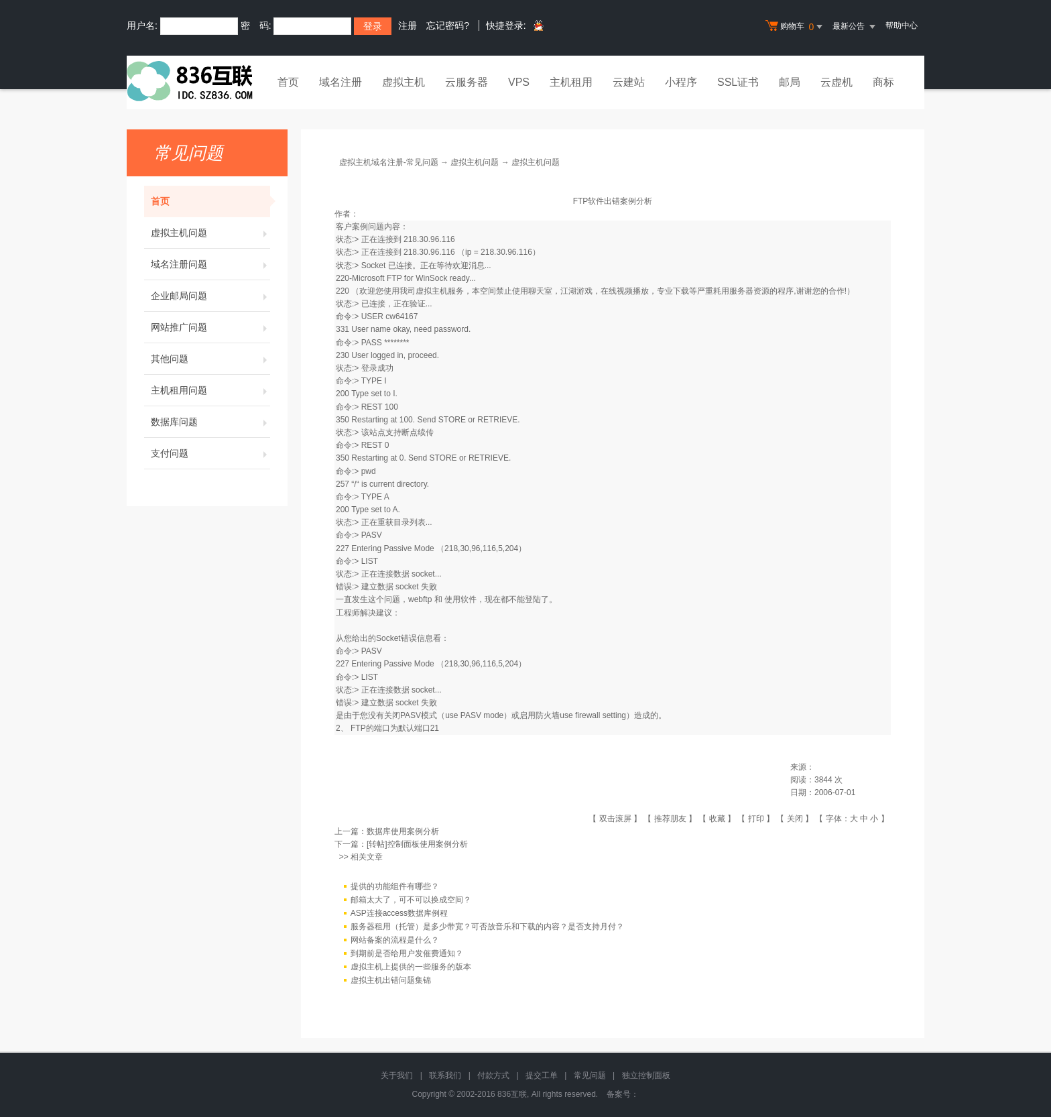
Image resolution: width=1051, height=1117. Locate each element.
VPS (519, 82)
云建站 (629, 82)
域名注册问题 (210, 264)
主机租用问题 (210, 390)
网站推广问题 (210, 327)
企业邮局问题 (210, 295)
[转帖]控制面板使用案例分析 (417, 844)
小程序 (681, 82)
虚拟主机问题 (210, 232)
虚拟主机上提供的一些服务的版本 (411, 967)
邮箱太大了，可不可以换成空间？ (411, 899)
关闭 (795, 818)
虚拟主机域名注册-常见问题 (388, 162)
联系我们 (445, 1075)
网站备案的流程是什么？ (395, 940)
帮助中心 (901, 25)
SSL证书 (738, 82)
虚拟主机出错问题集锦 (391, 980)
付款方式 (493, 1075)
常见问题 (590, 1075)
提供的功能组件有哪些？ (395, 886)
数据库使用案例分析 (403, 831)
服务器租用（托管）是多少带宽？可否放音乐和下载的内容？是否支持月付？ (487, 926)
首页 (288, 82)
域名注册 (340, 82)
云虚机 (836, 82)
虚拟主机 (403, 82)
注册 (407, 25)
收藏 (717, 818)
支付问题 (210, 453)
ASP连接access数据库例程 (399, 913)
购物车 (795, 27)
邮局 (789, 82)
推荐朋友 (670, 818)
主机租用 (571, 82)
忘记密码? (447, 25)
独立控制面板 (646, 1075)
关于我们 (397, 1075)
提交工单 (542, 1075)
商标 (883, 82)
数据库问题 (210, 421)
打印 (756, 818)
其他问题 (210, 358)
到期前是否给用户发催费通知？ (407, 953)
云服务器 (466, 82)
